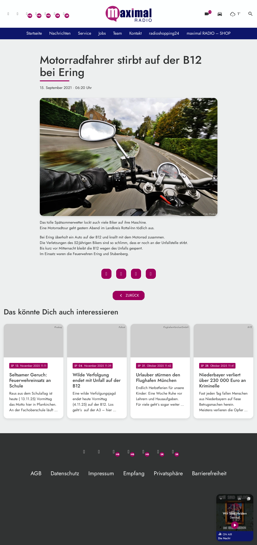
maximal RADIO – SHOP (209, 33)
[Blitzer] (207, 14)
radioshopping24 (164, 33)
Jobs (102, 33)
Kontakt (135, 33)
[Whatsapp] (26, 13)
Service (84, 33)
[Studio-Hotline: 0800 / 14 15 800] (17, 13)
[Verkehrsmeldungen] (220, 14)
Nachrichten (60, 33)
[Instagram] (45, 13)
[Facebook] (36, 13)
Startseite (34, 33)
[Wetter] (235, 14)
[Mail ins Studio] (8, 13)
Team (117, 33)
